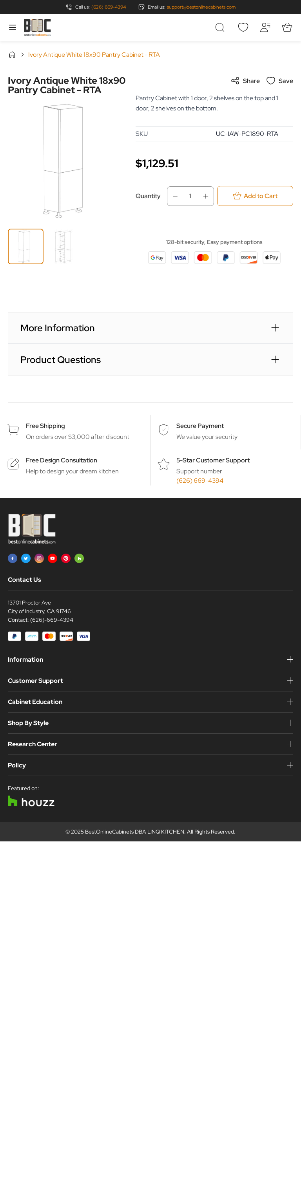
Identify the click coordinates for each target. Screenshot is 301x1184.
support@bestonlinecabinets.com (201, 7)
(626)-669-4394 (51, 619)
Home (12, 54)
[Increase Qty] (208, 196)
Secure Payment (200, 426)
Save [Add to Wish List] (279, 80)
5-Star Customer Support (213, 460)
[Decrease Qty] (173, 196)
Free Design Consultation (61, 460)
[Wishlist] (243, 27)
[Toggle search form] (221, 27)
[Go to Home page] (37, 27)
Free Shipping (45, 426)
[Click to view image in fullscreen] (68, 159)
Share (245, 80)
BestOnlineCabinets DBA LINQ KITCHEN (134, 831)
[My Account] (265, 27)
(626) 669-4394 (108, 7)
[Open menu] (12, 27)
